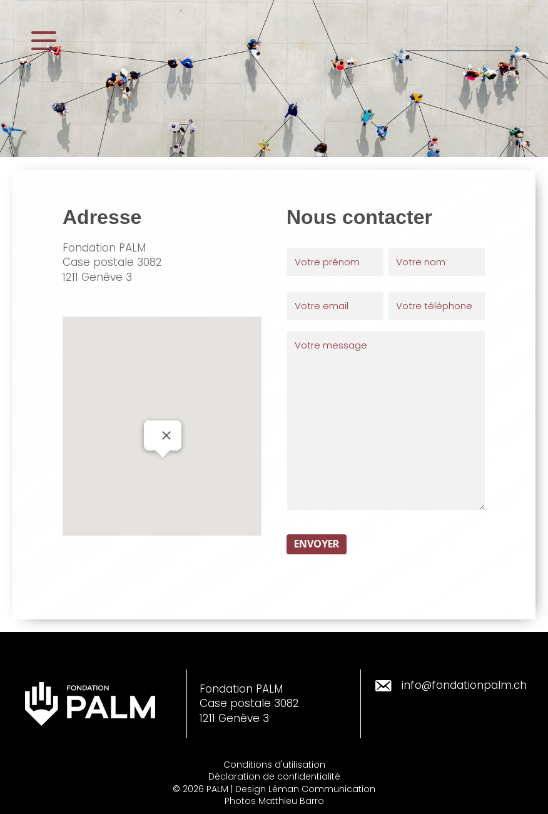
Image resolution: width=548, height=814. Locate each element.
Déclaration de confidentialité (274, 776)
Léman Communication (321, 789)
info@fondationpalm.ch (464, 685)
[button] (44, 41)
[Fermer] (166, 435)
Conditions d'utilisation (274, 764)
